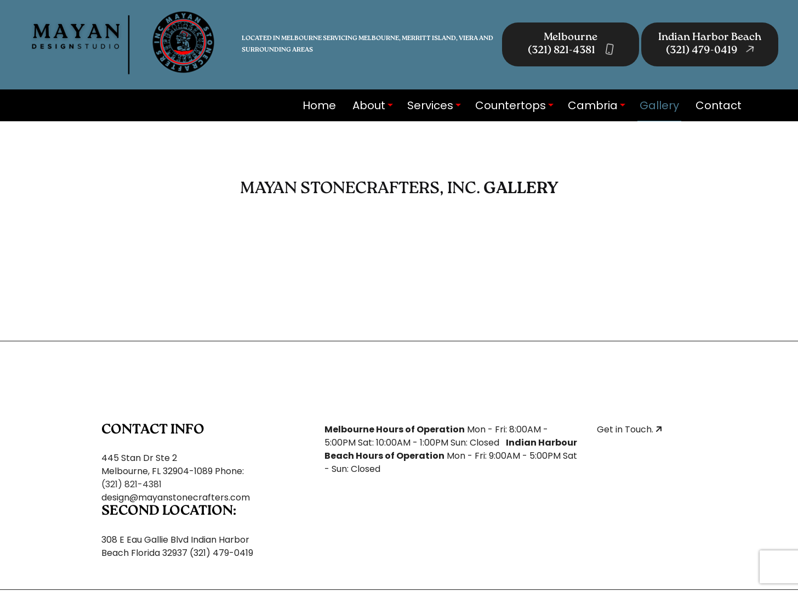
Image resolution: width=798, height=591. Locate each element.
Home (319, 105)
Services (430, 105)
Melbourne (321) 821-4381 (570, 44)
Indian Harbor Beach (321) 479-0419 (709, 44)
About (368, 105)
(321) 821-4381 (131, 484)
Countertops (510, 105)
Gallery (659, 105)
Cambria (593, 105)
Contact (719, 105)
